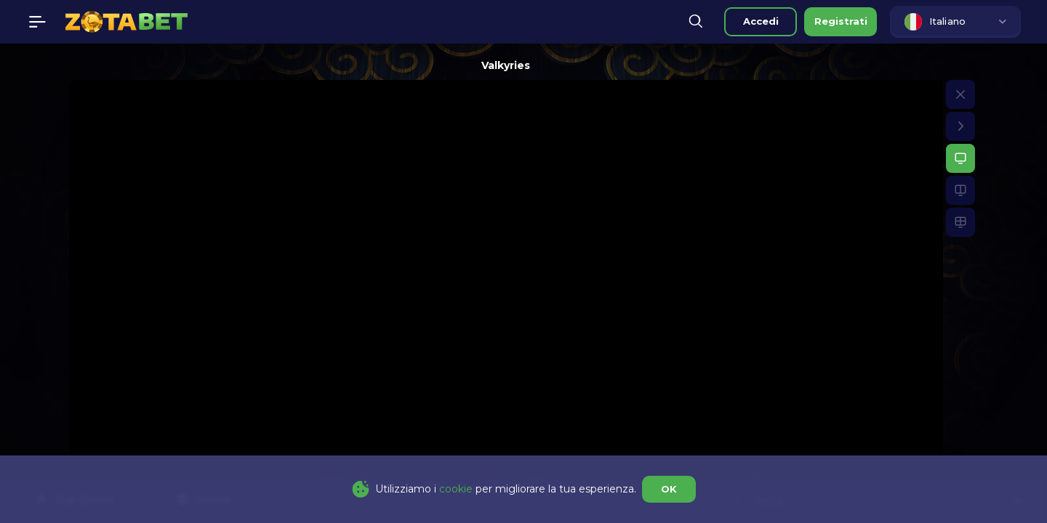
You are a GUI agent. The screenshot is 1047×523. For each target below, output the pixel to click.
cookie (456, 488)
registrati (840, 21)
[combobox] (955, 22)
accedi (761, 21)
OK (669, 489)
